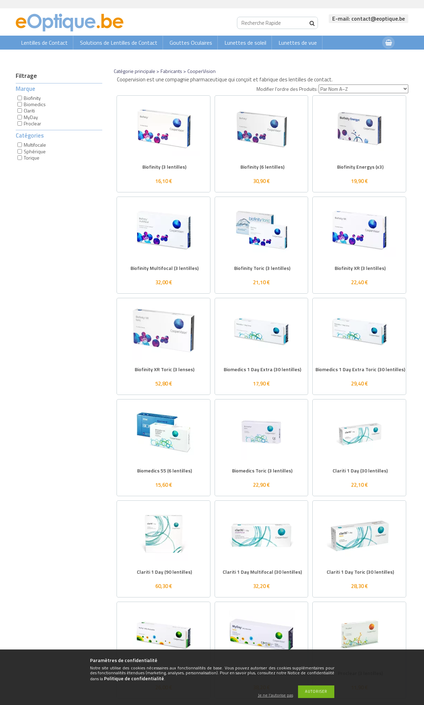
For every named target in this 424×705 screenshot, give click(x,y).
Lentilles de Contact (44, 42)
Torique (31, 157)
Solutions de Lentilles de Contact (118, 42)
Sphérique (35, 151)
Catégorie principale (134, 71)
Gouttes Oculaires (191, 42)
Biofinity (32, 98)
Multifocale (35, 144)
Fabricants (171, 71)
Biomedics (35, 104)
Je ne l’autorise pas (275, 695)
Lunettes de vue (297, 42)
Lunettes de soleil (245, 42)
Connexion (362, 56)
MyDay (31, 117)
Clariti (29, 110)
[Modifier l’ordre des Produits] (363, 89)
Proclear (32, 123)
